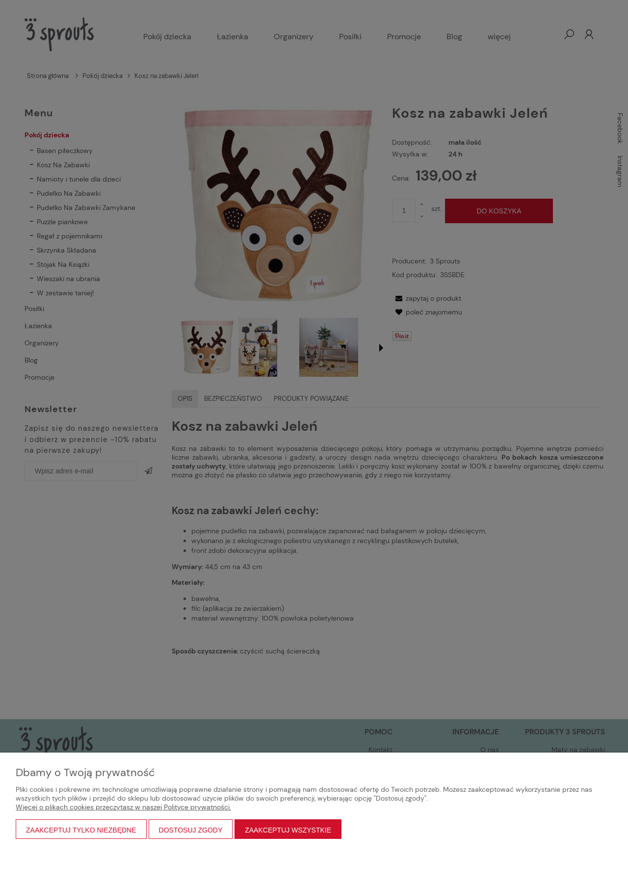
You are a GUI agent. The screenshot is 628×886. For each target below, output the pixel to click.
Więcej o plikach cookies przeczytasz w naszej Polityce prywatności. (123, 807)
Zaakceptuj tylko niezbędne (81, 830)
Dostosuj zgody (191, 830)
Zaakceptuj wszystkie (288, 830)
